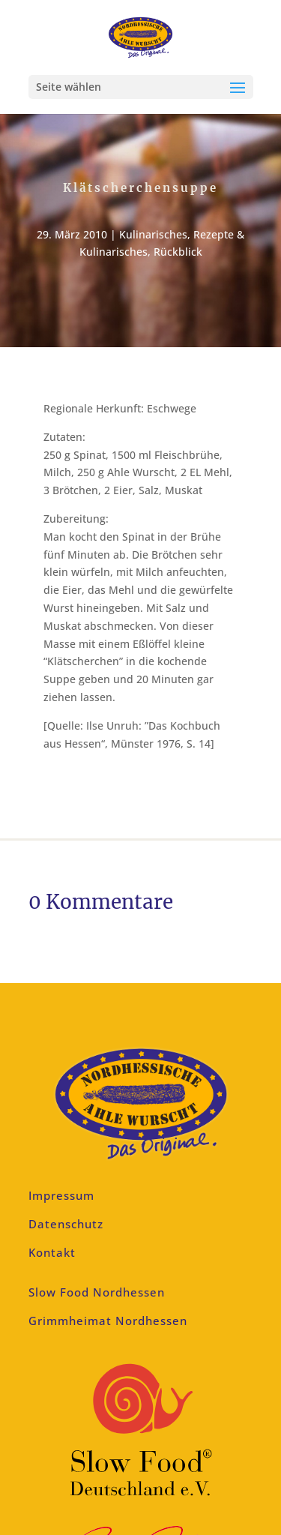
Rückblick (178, 251)
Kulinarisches (153, 234)
